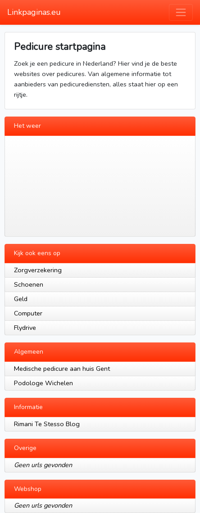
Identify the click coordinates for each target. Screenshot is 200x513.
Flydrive (25, 327)
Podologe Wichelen (43, 382)
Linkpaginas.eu (34, 12)
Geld (20, 298)
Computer (28, 313)
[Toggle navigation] (181, 12)
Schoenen (28, 284)
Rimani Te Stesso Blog (47, 423)
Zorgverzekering (38, 270)
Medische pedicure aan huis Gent (62, 368)
